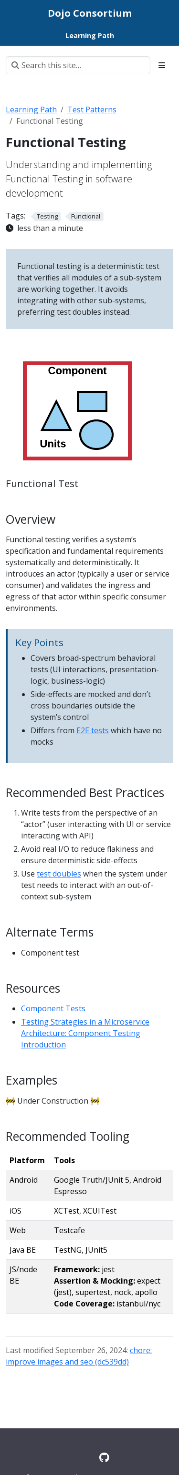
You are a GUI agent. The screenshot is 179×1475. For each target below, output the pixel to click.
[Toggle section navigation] (162, 65)
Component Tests (53, 1008)
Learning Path (31, 109)
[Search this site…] (78, 65)
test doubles (59, 873)
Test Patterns (91, 109)
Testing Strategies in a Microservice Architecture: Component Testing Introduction (85, 1033)
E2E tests (92, 730)
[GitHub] (104, 1457)
